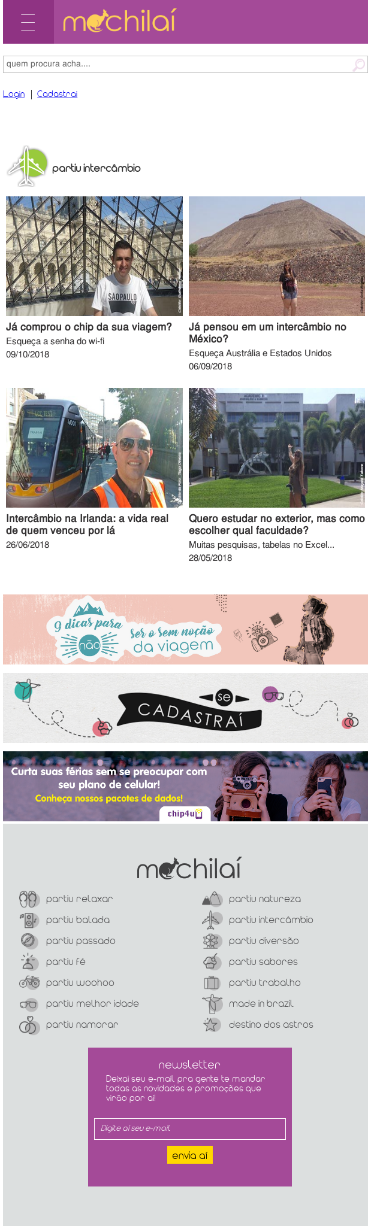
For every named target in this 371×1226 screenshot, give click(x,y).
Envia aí (189, 1156)
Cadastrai (57, 94)
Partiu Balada (64, 920)
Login (14, 94)
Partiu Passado (67, 941)
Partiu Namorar (69, 1025)
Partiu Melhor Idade (79, 1004)
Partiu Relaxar (66, 899)
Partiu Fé (52, 962)
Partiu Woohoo (66, 983)
